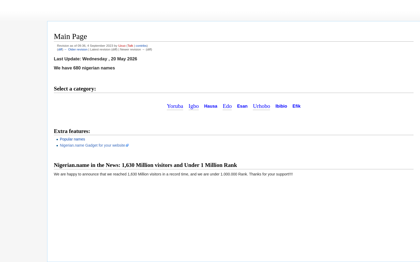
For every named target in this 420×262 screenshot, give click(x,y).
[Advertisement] (233, 29)
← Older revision (76, 49)
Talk (130, 45)
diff (60, 49)
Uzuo (121, 45)
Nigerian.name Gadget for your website (92, 145)
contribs (141, 45)
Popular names (72, 139)
